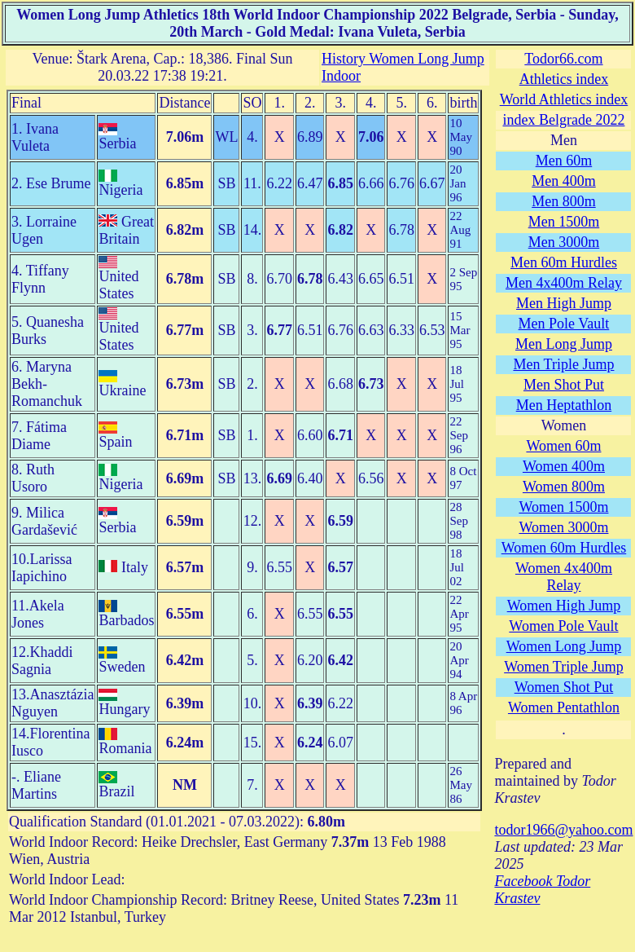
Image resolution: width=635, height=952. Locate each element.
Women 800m (564, 486)
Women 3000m (563, 527)
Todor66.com (563, 59)
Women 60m (563, 446)
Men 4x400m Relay (564, 283)
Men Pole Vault (564, 323)
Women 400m (564, 466)
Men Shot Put (563, 385)
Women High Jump (564, 605)
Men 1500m (564, 222)
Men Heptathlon (563, 405)
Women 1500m (563, 507)
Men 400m (564, 181)
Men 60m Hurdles (563, 262)
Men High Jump (563, 303)
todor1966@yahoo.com (563, 830)
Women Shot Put (564, 687)
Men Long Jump (563, 344)
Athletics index (563, 79)
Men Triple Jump (563, 364)
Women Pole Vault (563, 626)
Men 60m (564, 160)
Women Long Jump (564, 646)
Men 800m (564, 201)
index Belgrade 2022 (563, 120)
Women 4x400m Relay (563, 576)
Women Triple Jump (564, 667)
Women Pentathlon (564, 707)
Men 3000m (564, 242)
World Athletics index (564, 99)
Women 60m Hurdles (564, 548)
